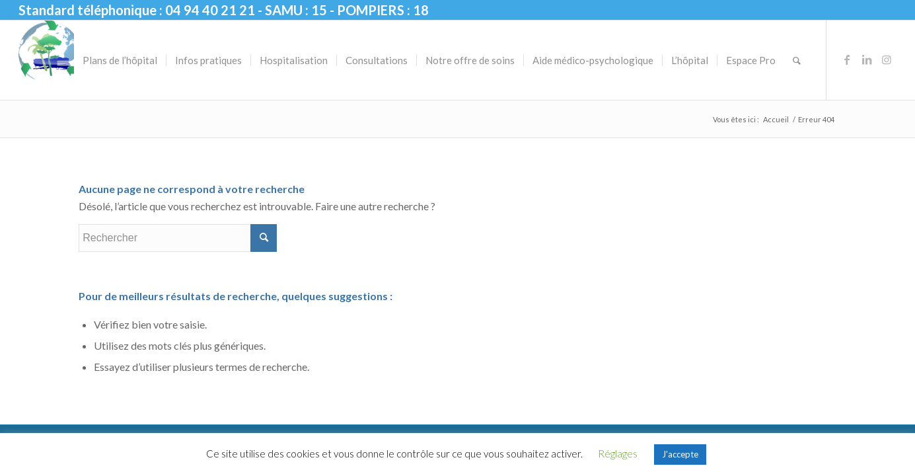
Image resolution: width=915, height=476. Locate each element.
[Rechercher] (796, 60)
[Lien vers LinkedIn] (867, 59)
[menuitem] (120, 60)
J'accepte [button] (680, 454)
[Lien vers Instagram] (887, 59)
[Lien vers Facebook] (847, 59)
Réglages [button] (618, 453)
